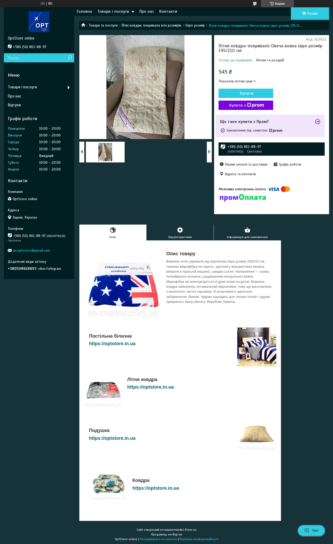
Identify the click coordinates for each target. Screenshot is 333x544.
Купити (246, 93)
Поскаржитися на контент (158, 539)
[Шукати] (69, 57)
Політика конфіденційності (199, 539)
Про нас (146, 11)
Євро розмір (195, 25)
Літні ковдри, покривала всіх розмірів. (151, 25)
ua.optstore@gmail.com (31, 250)
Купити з (246, 105)
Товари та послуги (103, 25)
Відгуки (14, 105)
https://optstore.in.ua (112, 343)
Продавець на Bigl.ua (166, 534)
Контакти (168, 11)
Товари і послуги (113, 11)
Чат (311, 530)
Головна (84, 11)
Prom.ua (190, 530)
